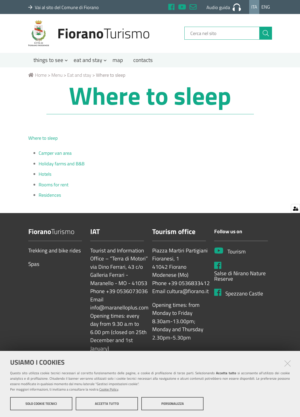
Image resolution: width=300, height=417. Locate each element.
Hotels (45, 176)
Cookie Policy (108, 389)
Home (37, 76)
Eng (265, 6)
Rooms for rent (53, 186)
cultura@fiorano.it (188, 293)
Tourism (236, 254)
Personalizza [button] (172, 403)
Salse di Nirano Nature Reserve (240, 278)
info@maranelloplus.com (119, 310)
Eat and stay (79, 76)
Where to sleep (43, 139)
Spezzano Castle (244, 295)
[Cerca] (266, 34)
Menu (56, 76)
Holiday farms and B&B (62, 165)
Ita (254, 6)
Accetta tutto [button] (107, 403)
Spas (33, 266)
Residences (50, 197)
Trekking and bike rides (54, 252)
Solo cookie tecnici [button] (41, 403)
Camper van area (55, 155)
